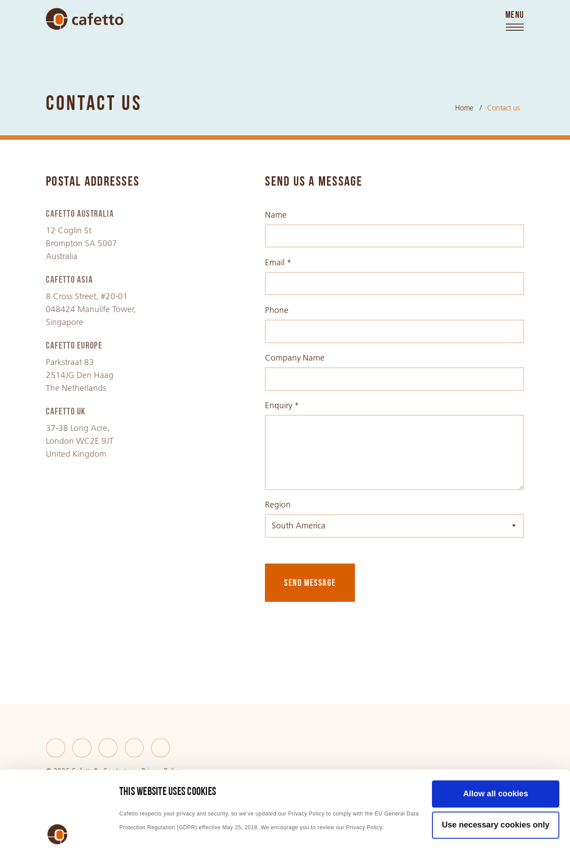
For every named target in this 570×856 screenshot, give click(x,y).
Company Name (295, 358)
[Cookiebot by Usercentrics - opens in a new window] (58, 837)
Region (278, 504)
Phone (277, 310)
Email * (278, 262)
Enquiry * (282, 405)
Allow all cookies (495, 719)
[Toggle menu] (515, 21)
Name (276, 215)
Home (464, 108)
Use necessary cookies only (496, 750)
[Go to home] (84, 19)
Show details (144, 837)
